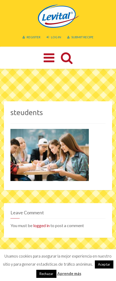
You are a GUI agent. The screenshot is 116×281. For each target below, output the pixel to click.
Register (31, 37)
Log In (54, 37)
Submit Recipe (80, 37)
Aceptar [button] (104, 264)
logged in (41, 225)
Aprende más (69, 273)
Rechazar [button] (46, 274)
